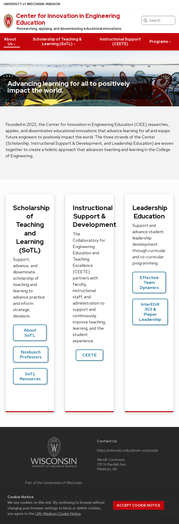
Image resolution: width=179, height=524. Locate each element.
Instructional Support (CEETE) (120, 41)
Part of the (53, 482)
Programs (160, 41)
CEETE (89, 355)
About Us (10, 41)
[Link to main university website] (53, 468)
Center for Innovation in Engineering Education (68, 19)
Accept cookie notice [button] (138, 505)
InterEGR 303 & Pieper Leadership (150, 312)
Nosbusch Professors (31, 354)
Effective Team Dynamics (149, 282)
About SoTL (30, 332)
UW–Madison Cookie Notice (58, 513)
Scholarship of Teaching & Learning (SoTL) (57, 41)
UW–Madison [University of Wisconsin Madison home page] (32, 4)
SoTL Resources (30, 376)
